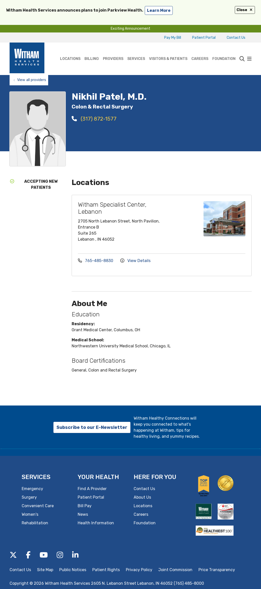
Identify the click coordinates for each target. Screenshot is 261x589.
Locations (70, 52)
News (83, 514)
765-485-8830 (96, 260)
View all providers (31, 80)
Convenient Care (38, 505)
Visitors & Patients (168, 52)
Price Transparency (216, 569)
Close (245, 10)
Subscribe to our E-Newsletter (91, 427)
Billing (91, 52)
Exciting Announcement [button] (130, 28)
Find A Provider (92, 488)
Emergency (32, 488)
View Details (135, 260)
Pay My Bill (172, 37)
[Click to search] (242, 58)
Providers (113, 52)
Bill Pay (85, 505)
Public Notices (72, 569)
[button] (249, 58)
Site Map (45, 569)
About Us (142, 497)
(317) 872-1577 (94, 119)
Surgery (29, 497)
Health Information (96, 523)
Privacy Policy (139, 569)
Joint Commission (175, 569)
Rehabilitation (35, 523)
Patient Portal (204, 37)
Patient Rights (106, 569)
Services (136, 52)
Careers (199, 52)
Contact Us (236, 37)
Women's (30, 514)
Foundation (224, 52)
